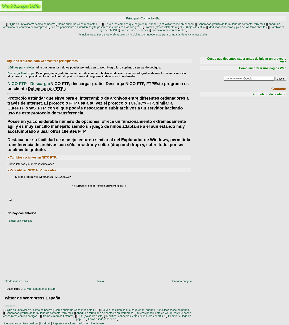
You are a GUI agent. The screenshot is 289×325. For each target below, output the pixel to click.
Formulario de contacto (269, 94)
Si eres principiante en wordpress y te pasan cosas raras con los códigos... (96, 27)
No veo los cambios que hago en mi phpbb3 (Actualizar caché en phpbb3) (150, 24)
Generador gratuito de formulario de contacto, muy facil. (231, 24)
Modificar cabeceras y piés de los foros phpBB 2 (238, 27)
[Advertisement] (143, 46)
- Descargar (28, 83)
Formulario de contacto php (168, 30)
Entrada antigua (182, 281)
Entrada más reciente (16, 281)
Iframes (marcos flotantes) (161, 27)
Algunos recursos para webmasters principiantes (42, 61)
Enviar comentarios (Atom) (40, 288)
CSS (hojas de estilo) (192, 27)
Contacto (147, 18)
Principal (132, 18)
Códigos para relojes (21, 67)
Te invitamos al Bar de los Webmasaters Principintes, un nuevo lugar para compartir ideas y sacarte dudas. (143, 34)
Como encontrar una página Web (262, 68)
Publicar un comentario (19, 221)
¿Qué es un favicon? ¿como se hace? (31, 24)
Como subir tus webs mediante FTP (79, 24)
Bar (158, 18)
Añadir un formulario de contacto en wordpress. (105, 313)
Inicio (100, 281)
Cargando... (10, 305)
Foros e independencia (135, 30)
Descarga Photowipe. (21, 73)
